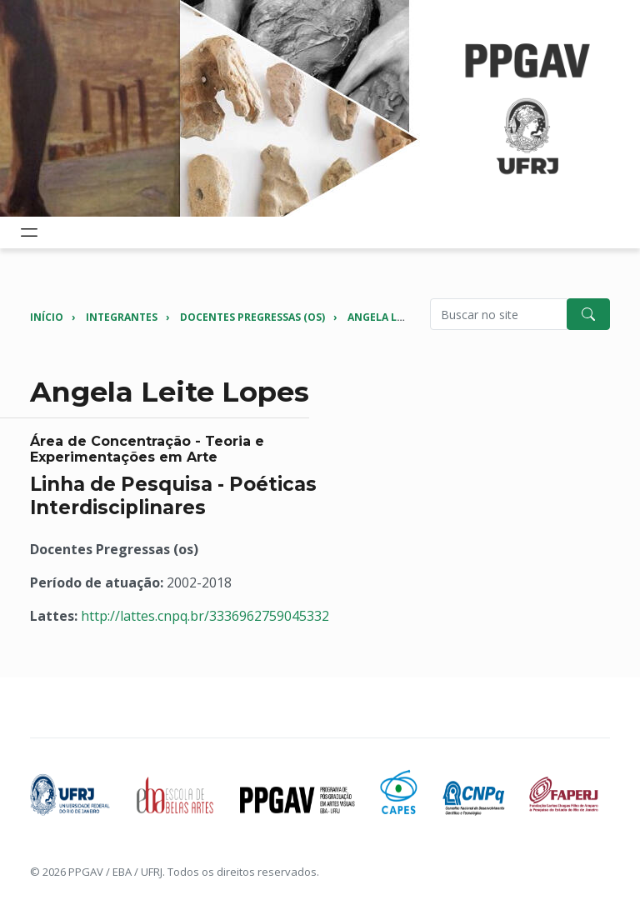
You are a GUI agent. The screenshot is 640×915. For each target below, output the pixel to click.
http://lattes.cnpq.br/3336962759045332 (205, 616)
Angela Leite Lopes (400, 317)
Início (46, 317)
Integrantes (122, 317)
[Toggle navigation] (29, 232)
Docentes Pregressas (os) (252, 317)
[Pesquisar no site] (499, 314)
